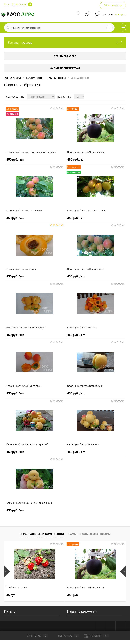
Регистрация (19, 4)
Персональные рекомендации (42, 534)
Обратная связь (113, 5)
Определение (30, 4)
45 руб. (11, 595)
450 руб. (15, 159)
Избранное (66, 635)
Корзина (96, 635)
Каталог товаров (65, 42)
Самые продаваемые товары (89, 534)
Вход (6, 4)
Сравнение (34, 635)
